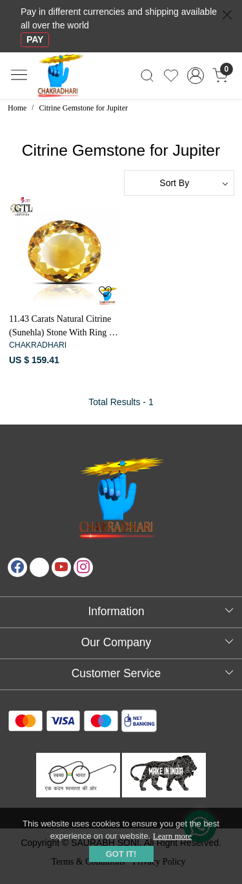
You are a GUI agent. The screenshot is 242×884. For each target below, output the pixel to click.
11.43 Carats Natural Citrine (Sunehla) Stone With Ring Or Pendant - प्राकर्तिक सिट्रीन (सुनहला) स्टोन (64, 326)
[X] (39, 567)
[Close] (227, 15)
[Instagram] (83, 567)
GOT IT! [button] (121, 854)
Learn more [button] (172, 836)
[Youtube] (61, 567)
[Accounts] (195, 75)
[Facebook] (17, 567)
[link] (147, 75)
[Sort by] (179, 183)
